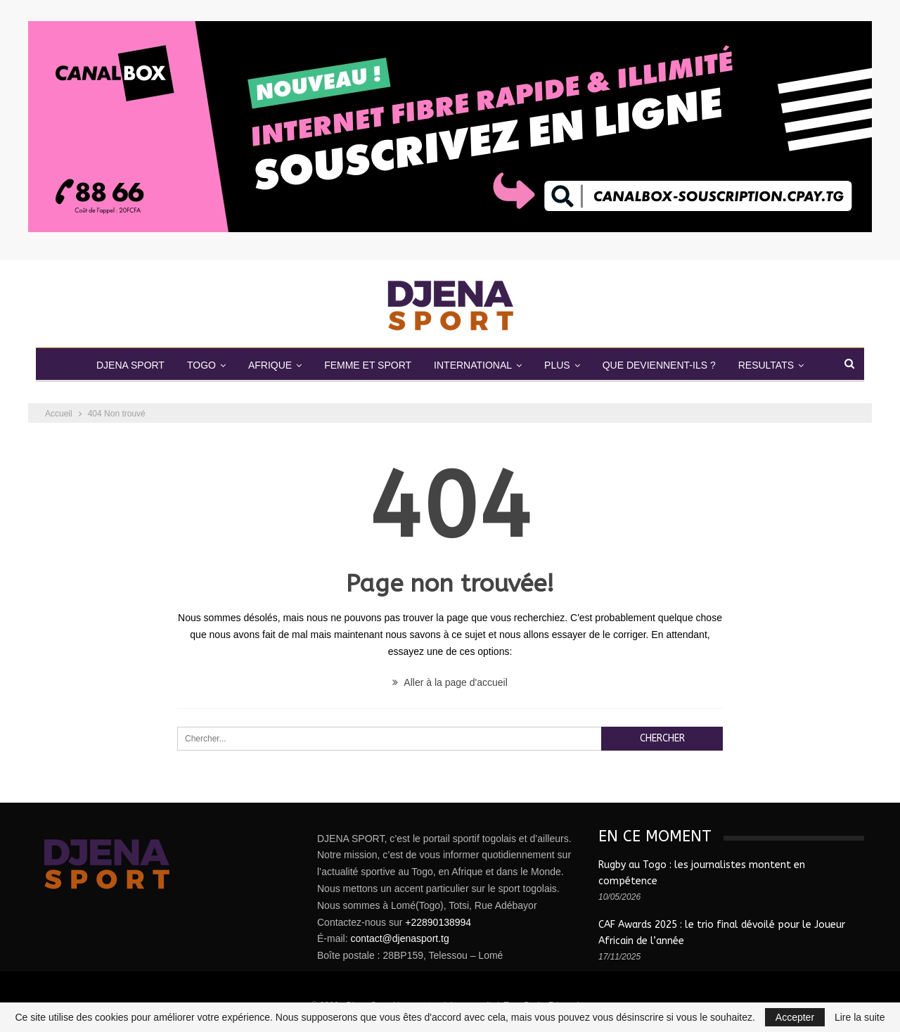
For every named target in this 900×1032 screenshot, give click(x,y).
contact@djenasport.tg (399, 938)
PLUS (561, 365)
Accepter (795, 1017)
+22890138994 (438, 922)
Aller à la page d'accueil (450, 682)
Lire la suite (860, 1017)
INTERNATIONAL (474, 365)
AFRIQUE (266, 365)
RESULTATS (775, 365)
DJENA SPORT (120, 365)
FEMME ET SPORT (366, 365)
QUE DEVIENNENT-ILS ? (665, 365)
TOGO (194, 365)
